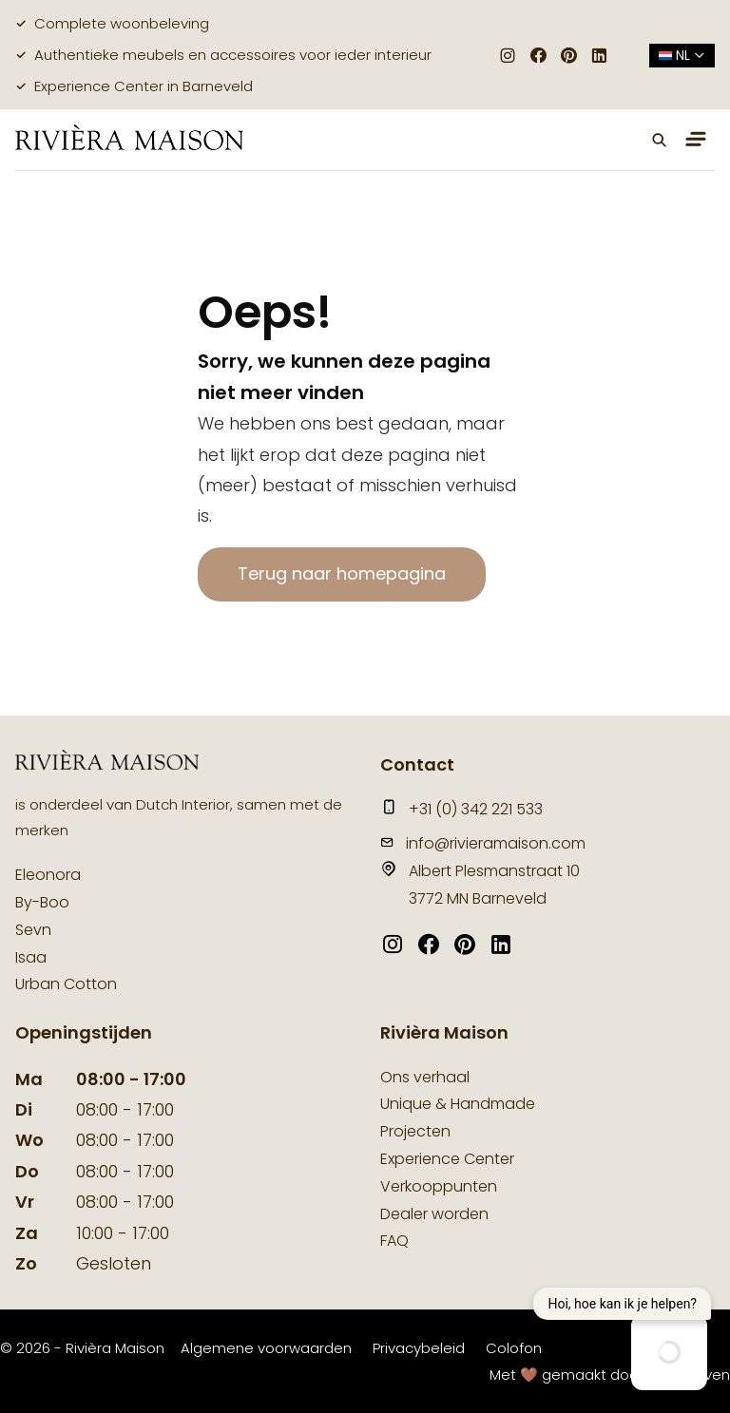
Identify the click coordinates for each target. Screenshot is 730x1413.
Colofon (514, 1348)
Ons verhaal (425, 1077)
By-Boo (42, 902)
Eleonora (48, 875)
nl (682, 55)
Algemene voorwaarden (266, 1348)
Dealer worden (434, 1214)
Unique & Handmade (457, 1104)
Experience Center (447, 1159)
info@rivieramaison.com (483, 843)
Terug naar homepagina (342, 573)
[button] (659, 139)
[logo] (129, 139)
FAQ (394, 1240)
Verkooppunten (438, 1186)
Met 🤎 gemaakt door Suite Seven (610, 1374)
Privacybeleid (419, 1348)
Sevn (33, 930)
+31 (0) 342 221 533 (461, 809)
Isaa (31, 957)
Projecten (415, 1131)
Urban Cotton (66, 984)
